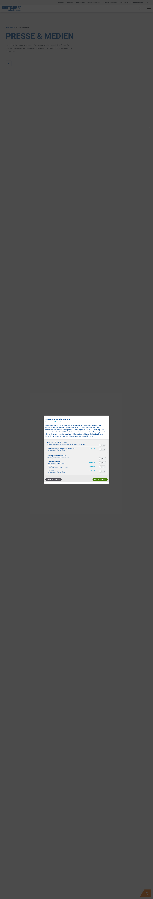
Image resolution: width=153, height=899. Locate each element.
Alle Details (92, 449)
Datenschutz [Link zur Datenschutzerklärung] (57, 422)
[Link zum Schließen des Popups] (107, 419)
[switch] (102, 444)
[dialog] (76, 449)
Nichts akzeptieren (53, 479)
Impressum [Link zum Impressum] (48, 422)
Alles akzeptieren (100, 479)
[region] (76, 457)
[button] (100, 445)
